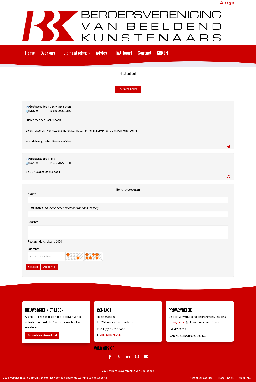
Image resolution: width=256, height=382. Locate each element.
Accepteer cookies (201, 378)
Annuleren (49, 266)
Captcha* (33, 249)
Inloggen (227, 3)
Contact (145, 52)
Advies (103, 52)
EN (162, 52)
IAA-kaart (123, 52)
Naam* (32, 194)
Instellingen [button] (226, 378)
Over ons (49, 52)
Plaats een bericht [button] (128, 88)
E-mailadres (35, 208)
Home (30, 52)
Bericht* (33, 222)
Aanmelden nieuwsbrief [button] (42, 335)
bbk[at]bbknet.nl (111, 334)
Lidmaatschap (77, 52)
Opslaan (33, 266)
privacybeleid (177, 322)
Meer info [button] (245, 378)
